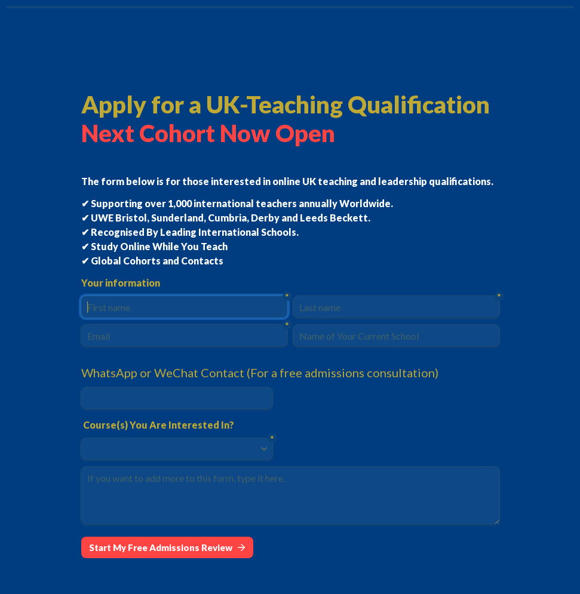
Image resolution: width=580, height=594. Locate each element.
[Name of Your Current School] (396, 335)
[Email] (184, 335)
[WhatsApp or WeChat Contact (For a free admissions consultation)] (176, 398)
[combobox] (171, 449)
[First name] (184, 307)
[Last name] (396, 307)
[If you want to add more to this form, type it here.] (290, 495)
